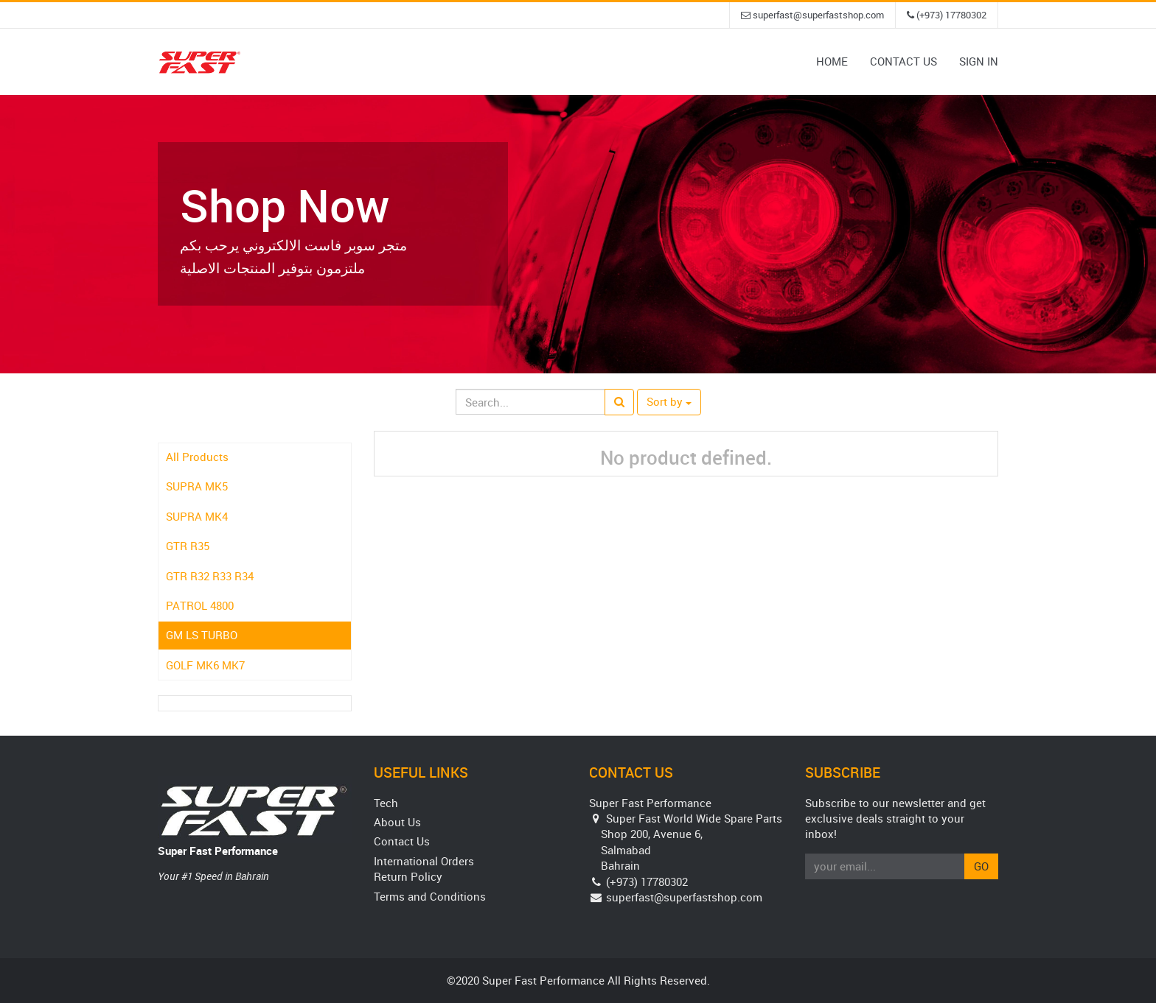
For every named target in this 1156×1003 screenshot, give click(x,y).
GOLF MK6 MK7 (205, 665)
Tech (386, 802)
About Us (397, 821)
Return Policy (408, 876)
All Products (197, 456)
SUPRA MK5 (197, 486)
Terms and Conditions (430, 896)
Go (981, 866)
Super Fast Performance (218, 850)
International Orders (424, 861)
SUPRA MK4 (197, 516)
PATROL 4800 (200, 605)
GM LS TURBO (201, 634)
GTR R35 (187, 545)
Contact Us (402, 841)
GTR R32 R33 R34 (210, 576)
